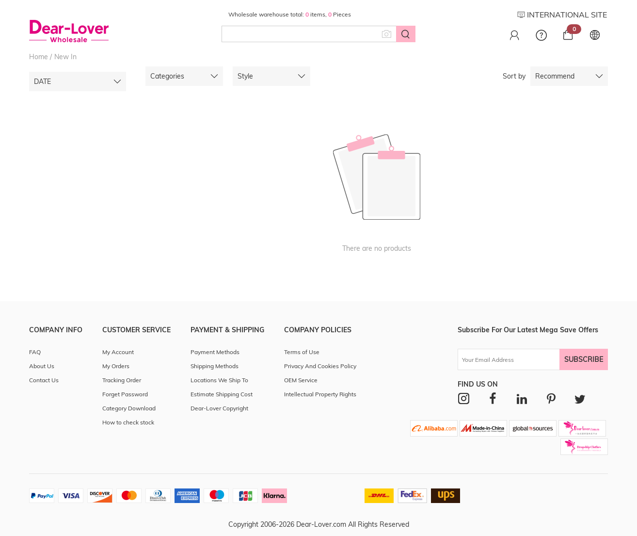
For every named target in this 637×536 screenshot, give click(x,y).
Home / (40, 56)
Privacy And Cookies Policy (320, 366)
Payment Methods (215, 352)
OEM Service (301, 380)
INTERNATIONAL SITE (562, 14)
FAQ (35, 352)
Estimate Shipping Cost (222, 394)
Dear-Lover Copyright (219, 408)
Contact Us (44, 380)
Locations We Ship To (219, 380)
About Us (41, 366)
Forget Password (125, 394)
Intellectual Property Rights (320, 394)
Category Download (129, 408)
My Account (118, 352)
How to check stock (128, 422)
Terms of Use (301, 352)
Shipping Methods (215, 366)
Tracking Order (121, 380)
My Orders (115, 366)
